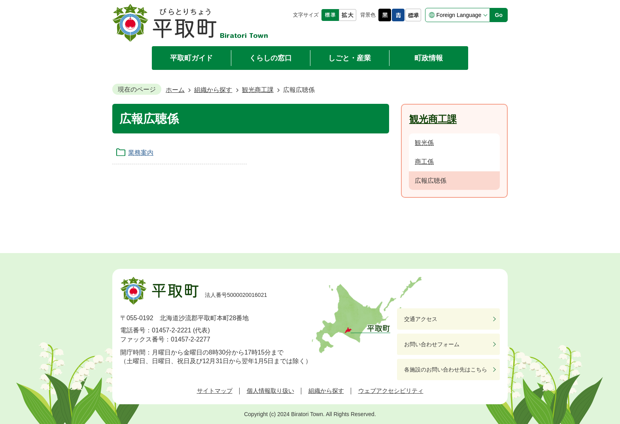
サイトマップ (214, 390)
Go (499, 15)
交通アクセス (420, 319)
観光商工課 (258, 89)
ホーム (175, 89)
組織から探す (213, 89)
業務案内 (140, 152)
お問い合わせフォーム (431, 344)
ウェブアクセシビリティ (390, 390)
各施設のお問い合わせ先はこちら (445, 369)
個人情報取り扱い (270, 390)
